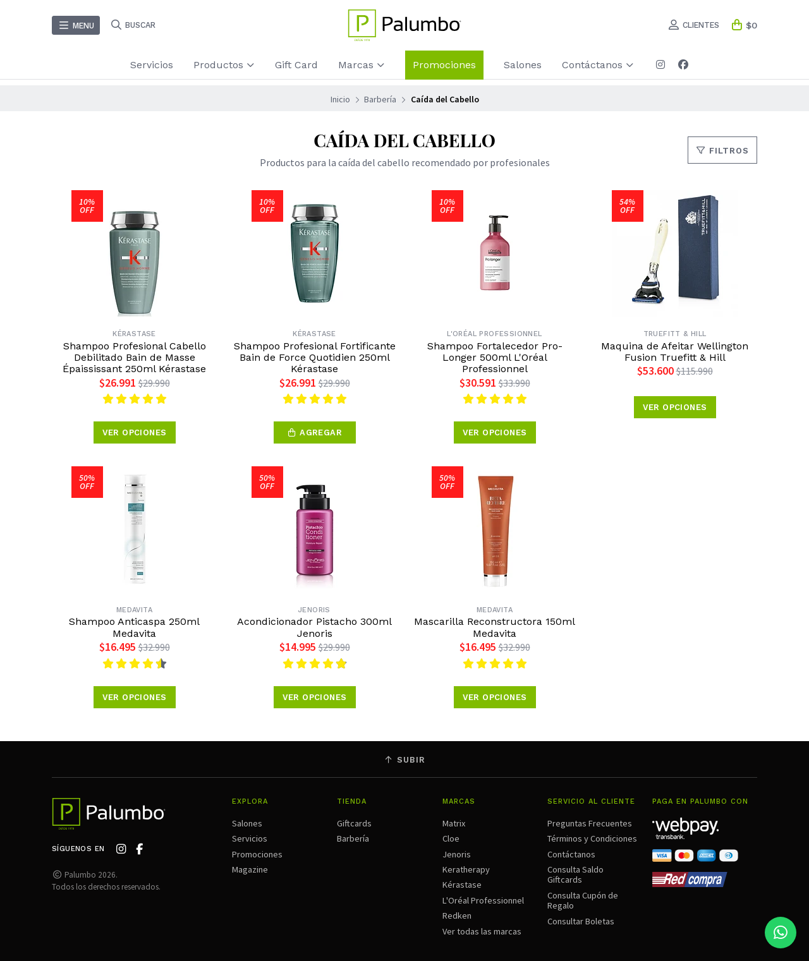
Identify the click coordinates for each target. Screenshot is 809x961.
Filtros (723, 150)
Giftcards (354, 823)
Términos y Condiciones (592, 838)
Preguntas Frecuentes (589, 823)
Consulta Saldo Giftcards (575, 874)
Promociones (444, 65)
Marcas (361, 65)
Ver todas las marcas (481, 931)
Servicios (151, 65)
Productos (224, 65)
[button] (315, 432)
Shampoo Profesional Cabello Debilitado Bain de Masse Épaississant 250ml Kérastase (134, 358)
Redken (456, 915)
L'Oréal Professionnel (483, 900)
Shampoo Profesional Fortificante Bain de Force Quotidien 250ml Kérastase (315, 358)
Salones (523, 65)
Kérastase (462, 884)
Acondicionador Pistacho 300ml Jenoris (314, 627)
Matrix (453, 823)
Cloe (450, 838)
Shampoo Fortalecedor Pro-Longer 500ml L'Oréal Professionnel (495, 358)
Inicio (340, 99)
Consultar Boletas (580, 921)
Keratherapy (466, 869)
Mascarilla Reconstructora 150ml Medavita (494, 627)
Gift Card (296, 65)
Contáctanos (598, 65)
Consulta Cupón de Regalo (582, 900)
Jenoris (456, 854)
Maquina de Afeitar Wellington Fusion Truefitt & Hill (674, 352)
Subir (404, 760)
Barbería (380, 99)
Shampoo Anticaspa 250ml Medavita (134, 627)
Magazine (250, 869)
